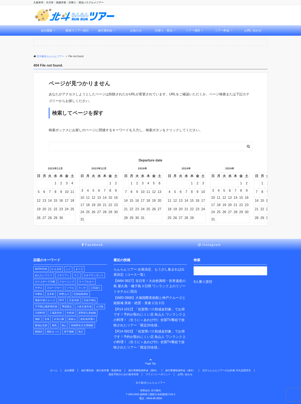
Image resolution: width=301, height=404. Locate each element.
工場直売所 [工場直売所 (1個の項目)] (55, 312)
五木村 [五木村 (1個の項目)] (50, 294)
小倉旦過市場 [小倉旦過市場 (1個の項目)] (84, 306)
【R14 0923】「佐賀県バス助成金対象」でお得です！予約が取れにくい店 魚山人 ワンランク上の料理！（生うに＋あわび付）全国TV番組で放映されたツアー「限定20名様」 (150, 339)
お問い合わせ (253, 30)
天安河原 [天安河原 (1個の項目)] (74, 300)
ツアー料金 (222, 30)
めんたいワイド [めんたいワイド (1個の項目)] (43, 275)
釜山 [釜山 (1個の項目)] (63, 325)
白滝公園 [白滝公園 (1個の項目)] (59, 319)
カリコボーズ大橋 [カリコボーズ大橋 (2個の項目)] (45, 281)
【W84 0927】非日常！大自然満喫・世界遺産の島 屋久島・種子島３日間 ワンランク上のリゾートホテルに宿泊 (150, 286)
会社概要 (46, 30)
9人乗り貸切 (203, 281)
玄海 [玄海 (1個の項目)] (46, 319)
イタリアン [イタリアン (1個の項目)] (63, 275)
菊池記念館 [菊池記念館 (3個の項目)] (41, 325)
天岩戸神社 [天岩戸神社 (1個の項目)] (89, 300)
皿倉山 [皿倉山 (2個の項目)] (72, 319)
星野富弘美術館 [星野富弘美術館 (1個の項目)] (87, 312)
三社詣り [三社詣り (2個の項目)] (95, 287)
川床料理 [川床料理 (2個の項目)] (40, 312)
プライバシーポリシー (158, 374)
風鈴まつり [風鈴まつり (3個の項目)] (53, 331)
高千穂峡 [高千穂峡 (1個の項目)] (69, 331)
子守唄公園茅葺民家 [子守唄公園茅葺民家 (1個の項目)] (46, 306)
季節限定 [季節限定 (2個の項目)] (67, 306)
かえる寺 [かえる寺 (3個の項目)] (56, 269)
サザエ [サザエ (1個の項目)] (38, 287)
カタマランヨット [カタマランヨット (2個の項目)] (93, 275)
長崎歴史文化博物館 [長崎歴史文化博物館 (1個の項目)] (82, 325)
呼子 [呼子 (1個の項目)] (61, 300)
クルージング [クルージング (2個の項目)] (66, 281)
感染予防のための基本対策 (123, 374)
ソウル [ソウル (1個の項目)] (70, 287)
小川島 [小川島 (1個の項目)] (99, 306)
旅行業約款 (105, 30)
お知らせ (136, 30)
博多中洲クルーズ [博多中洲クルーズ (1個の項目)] (45, 300)
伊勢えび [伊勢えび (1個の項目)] (64, 294)
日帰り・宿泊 (163, 30)
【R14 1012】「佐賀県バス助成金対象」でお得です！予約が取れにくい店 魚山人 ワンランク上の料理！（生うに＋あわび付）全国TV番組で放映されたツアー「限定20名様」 (150, 317)
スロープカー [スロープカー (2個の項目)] (54, 287)
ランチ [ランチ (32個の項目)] (82, 287)
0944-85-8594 (154, 398)
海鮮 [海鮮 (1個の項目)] (37, 319)
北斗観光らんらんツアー (151, 382)
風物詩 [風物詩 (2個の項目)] (38, 331)
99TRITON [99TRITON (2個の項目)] (41, 269)
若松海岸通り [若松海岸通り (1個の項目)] (87, 319)
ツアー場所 (193, 30)
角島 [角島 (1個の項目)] (54, 325)
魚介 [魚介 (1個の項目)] (80, 331)
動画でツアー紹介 (77, 30)
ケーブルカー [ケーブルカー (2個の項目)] (86, 281)
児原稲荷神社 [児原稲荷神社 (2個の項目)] (80, 294)
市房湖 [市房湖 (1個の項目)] (70, 312)
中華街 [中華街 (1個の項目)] (38, 294)
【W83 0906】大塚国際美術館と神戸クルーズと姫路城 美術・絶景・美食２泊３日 (150, 300)
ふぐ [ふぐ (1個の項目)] (68, 269)
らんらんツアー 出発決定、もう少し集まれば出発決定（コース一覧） (149, 272)
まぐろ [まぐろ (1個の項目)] (79, 269)
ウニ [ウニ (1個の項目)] (76, 275)
